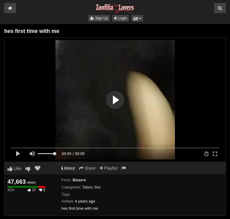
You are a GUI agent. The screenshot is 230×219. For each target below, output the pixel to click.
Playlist (108, 168)
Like (14, 168)
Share (87, 168)
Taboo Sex (91, 187)
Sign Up (99, 18)
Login (120, 18)
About (68, 168)
